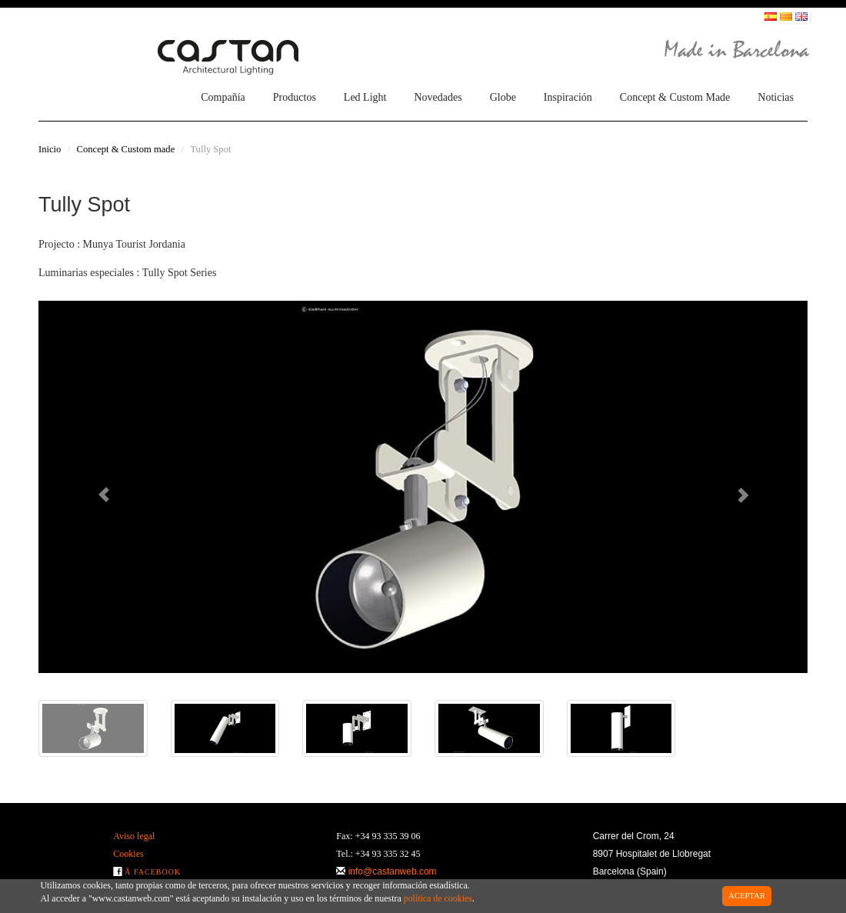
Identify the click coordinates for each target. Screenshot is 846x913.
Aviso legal (134, 836)
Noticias (776, 97)
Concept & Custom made (126, 149)
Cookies (128, 853)
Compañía (223, 97)
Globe (503, 97)
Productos (294, 97)
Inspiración (568, 97)
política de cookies (438, 898)
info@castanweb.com (392, 871)
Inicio (49, 149)
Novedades (437, 97)
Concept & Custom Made (675, 97)
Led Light (365, 97)
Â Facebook (153, 872)
